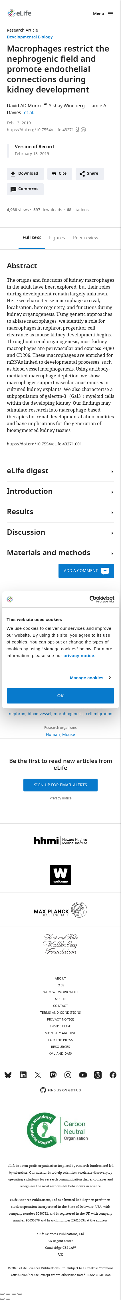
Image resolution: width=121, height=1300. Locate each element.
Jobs (60, 985)
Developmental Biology (30, 37)
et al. (30, 112)
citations (78, 210)
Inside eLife (60, 1026)
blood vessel (39, 714)
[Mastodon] (53, 1077)
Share (92, 173)
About (60, 978)
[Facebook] (113, 1077)
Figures (57, 238)
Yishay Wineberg (67, 105)
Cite (62, 173)
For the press (60, 1040)
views (18, 210)
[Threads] (98, 1077)
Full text (32, 238)
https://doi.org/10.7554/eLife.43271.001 (44, 444)
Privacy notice (61, 798)
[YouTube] (83, 1077)
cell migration (99, 714)
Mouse (68, 735)
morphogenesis (69, 714)
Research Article (22, 30)
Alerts (60, 999)
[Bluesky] (8, 1077)
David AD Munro (25, 105)
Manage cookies (86, 677)
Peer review (85, 238)
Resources (60, 1046)
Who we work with (60, 992)
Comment (30, 190)
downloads (47, 210)
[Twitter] (38, 1077)
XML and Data (60, 1053)
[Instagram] (68, 1077)
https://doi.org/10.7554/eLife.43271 (41, 130)
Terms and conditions (60, 1012)
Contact (60, 1005)
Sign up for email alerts (60, 785)
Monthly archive (60, 1033)
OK (60, 695)
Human (53, 735)
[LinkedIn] (23, 1077)
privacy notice (78, 655)
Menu (98, 14)
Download (28, 173)
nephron (17, 714)
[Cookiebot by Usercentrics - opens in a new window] (89, 599)
